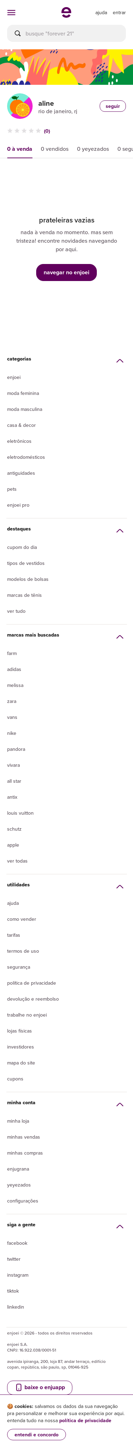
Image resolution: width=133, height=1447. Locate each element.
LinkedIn (15, 1306)
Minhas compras (25, 1152)
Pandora (16, 749)
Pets (12, 489)
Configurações (22, 1200)
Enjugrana (18, 1168)
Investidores (20, 1046)
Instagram (17, 1274)
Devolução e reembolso (33, 998)
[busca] (66, 33)
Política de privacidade (31, 982)
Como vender (21, 919)
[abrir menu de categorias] (11, 12)
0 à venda (19, 149)
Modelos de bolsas (28, 579)
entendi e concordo (37, 1434)
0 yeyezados (93, 149)
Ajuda (13, 903)
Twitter (14, 1258)
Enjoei (14, 377)
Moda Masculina (24, 409)
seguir (113, 106)
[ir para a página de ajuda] (101, 12)
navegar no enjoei (66, 272)
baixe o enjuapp (40, 1387)
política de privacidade (85, 1420)
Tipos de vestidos (26, 563)
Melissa (15, 685)
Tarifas (13, 935)
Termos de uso (23, 950)
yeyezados (19, 1184)
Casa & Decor (21, 425)
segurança (18, 966)
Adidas (14, 669)
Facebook (17, 1243)
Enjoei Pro (18, 504)
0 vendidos (54, 149)
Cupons (15, 1078)
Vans (12, 717)
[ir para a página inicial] (66, 16)
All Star (14, 781)
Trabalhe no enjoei (27, 1014)
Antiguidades (21, 473)
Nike (11, 733)
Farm (12, 653)
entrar (119, 12)
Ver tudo (16, 611)
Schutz (14, 828)
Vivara (13, 765)
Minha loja (18, 1120)
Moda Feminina (23, 393)
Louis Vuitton (20, 812)
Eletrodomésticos (26, 457)
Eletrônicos (19, 441)
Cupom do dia (22, 547)
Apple (13, 844)
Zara (11, 701)
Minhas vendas (23, 1136)
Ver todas (17, 860)
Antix (12, 796)
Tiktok (13, 1290)
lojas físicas (19, 1030)
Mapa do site (21, 1062)
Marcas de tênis (24, 595)
